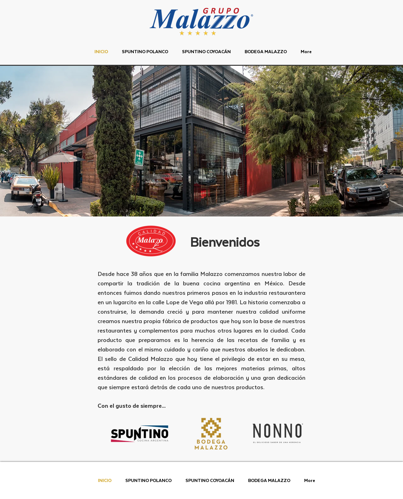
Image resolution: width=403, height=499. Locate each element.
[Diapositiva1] (199, 201)
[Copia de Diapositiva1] (204, 201)
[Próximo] (368, 141)
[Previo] (35, 141)
